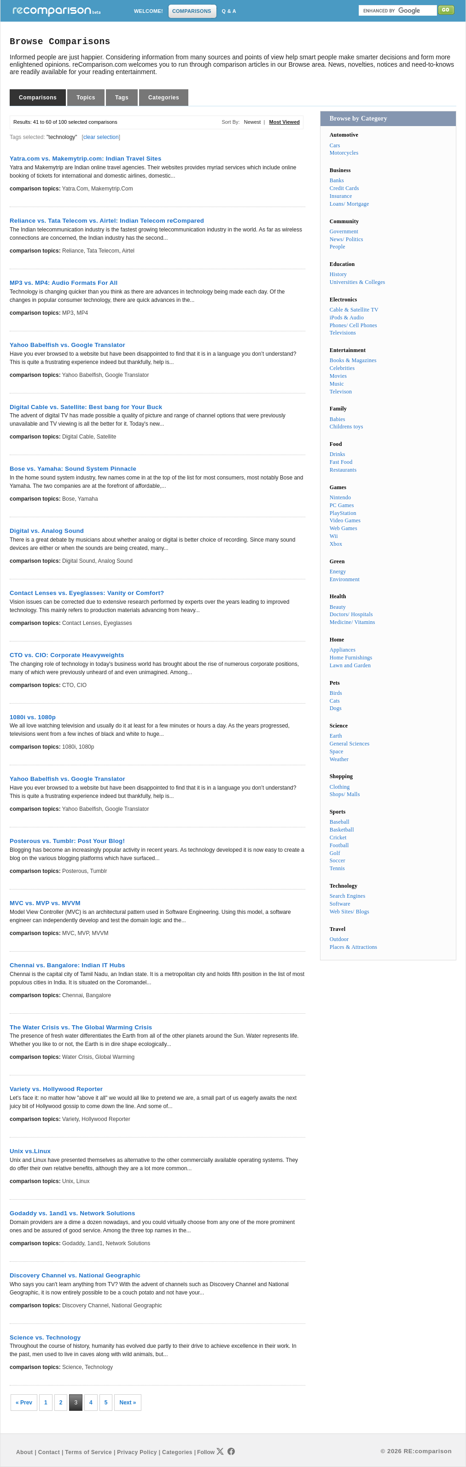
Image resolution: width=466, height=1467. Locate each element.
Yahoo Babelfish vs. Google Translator (67, 344)
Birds (336, 693)
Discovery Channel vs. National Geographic (75, 1275)
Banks (337, 180)
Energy (338, 571)
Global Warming (115, 1057)
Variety (70, 1119)
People (337, 246)
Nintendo (340, 497)
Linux (83, 1181)
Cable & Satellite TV (354, 309)
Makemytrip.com (112, 188)
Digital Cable (77, 436)
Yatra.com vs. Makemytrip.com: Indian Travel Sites (86, 158)
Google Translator (127, 375)
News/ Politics (346, 239)
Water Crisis (77, 1057)
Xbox (336, 544)
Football (339, 845)
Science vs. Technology (45, 1337)
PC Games (342, 505)
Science (72, 1367)
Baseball (340, 822)
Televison (341, 391)
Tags (121, 97)
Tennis (337, 868)
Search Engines (348, 896)
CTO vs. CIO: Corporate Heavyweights (67, 655)
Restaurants (343, 470)
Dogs (336, 708)
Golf (335, 853)
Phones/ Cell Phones (353, 325)
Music (337, 384)
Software (340, 904)
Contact (49, 1452)
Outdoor (339, 939)
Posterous (74, 871)
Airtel (128, 251)
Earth (336, 736)
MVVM (100, 933)
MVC (68, 933)
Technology (99, 1367)
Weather (339, 759)
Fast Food (341, 462)
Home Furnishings (351, 657)
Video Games (345, 520)
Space (337, 751)
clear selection (101, 137)
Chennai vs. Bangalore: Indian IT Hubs (67, 965)
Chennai (72, 995)
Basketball (342, 829)
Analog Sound (115, 561)
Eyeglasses (118, 623)
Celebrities (342, 368)
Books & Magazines (353, 360)
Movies (338, 376)
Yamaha (88, 499)
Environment (345, 579)
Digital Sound (78, 561)
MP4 (82, 313)
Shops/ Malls (345, 794)
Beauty (338, 607)
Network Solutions (128, 1243)
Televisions (343, 332)
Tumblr (98, 871)
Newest (252, 122)
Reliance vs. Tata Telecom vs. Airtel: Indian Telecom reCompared (107, 220)
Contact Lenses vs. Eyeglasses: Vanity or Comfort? (87, 592)
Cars (335, 145)
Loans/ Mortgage (349, 204)
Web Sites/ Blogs (349, 911)
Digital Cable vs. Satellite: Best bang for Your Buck (86, 407)
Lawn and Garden (350, 665)
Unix (67, 1181)
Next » (127, 1402)
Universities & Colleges (357, 282)
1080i (69, 747)
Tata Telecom (103, 251)
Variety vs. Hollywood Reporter (56, 1089)
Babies (337, 419)
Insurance (341, 196)
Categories (163, 97)
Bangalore (98, 995)
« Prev (24, 1402)
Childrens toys (346, 426)
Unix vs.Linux (30, 1151)
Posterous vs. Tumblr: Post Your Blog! (67, 840)
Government (344, 231)
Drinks (337, 454)
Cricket (338, 837)
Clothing (340, 787)
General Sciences (350, 743)
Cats (335, 701)
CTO (68, 685)
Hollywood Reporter (106, 1119)
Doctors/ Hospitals (351, 614)
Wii (334, 536)
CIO (82, 685)
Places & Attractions (353, 947)
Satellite (106, 436)
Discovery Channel (85, 1305)
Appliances (342, 650)
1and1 (95, 1243)
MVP (82, 933)
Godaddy (73, 1243)
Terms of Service (88, 1452)
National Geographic (136, 1305)
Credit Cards (344, 188)
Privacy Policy (137, 1452)
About (24, 1452)
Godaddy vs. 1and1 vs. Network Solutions (72, 1213)
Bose (68, 499)
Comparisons (38, 97)
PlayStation (343, 513)
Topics (85, 97)
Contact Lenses (81, 623)
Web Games (343, 528)
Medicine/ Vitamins (352, 622)
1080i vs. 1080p (33, 717)
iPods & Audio (347, 317)
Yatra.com (75, 188)
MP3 (68, 313)
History (338, 274)
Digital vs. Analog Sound (47, 530)
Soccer (337, 860)
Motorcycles (344, 153)
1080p (86, 747)
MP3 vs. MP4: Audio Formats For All (63, 282)
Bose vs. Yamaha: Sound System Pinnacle (73, 468)
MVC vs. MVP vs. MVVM (45, 903)
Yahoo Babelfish (82, 375)
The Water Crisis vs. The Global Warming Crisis (81, 1027)
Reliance (73, 251)
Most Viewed (284, 122)
